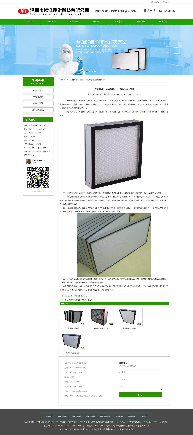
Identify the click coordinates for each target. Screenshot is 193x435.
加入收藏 (155, 2)
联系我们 (163, 21)
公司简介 (52, 21)
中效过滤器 (38, 97)
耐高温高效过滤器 (101, 328)
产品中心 (74, 21)
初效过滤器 (38, 90)
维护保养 (75, 80)
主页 (68, 80)
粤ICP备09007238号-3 (124, 429)
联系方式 (165, 2)
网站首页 (29, 21)
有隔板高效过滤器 (73, 353)
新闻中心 (96, 21)
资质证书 (141, 21)
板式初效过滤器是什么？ (77, 296)
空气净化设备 (38, 110)
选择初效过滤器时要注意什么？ (80, 300)
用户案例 (118, 21)
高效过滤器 (38, 103)
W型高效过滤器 (73, 328)
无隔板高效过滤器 (130, 328)
